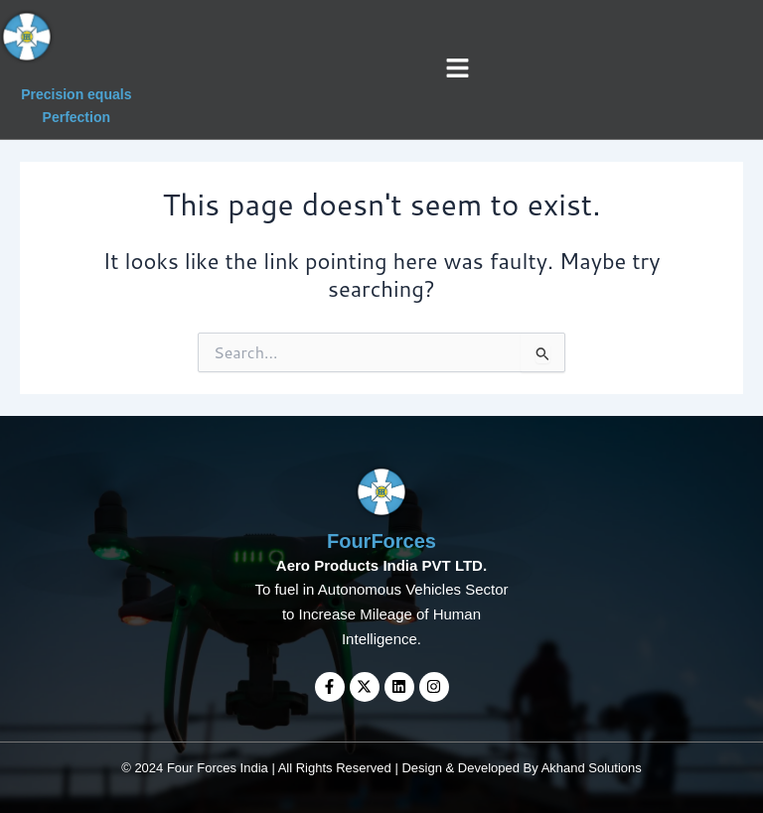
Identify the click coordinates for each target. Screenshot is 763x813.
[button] (458, 69)
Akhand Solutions (591, 767)
